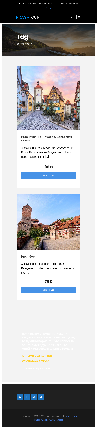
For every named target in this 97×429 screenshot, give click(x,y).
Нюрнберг (28, 256)
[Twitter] (41, 397)
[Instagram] (34, 397)
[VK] (20, 397)
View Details (48, 176)
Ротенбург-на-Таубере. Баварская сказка (46, 139)
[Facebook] (27, 397)
